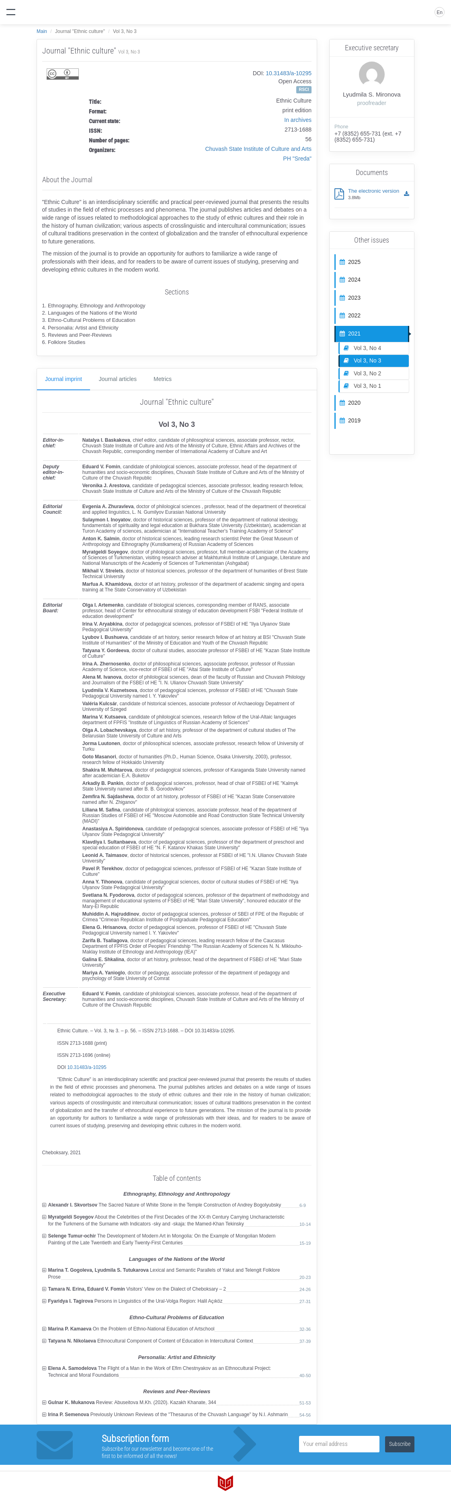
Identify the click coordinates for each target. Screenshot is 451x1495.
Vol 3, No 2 (362, 373)
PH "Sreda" (297, 158)
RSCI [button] (304, 89)
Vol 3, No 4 (362, 348)
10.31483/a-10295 (289, 73)
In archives (298, 120)
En (440, 12)
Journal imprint (63, 379)
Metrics (163, 379)
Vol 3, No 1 (362, 386)
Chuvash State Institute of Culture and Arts (258, 149)
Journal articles (118, 379)
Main (42, 31)
